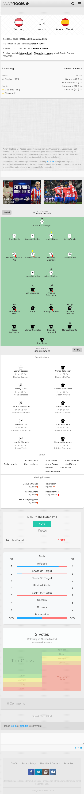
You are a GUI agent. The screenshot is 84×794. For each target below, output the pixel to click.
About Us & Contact (50, 763)
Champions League (43, 53)
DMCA (14, 763)
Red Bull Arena (40, 48)
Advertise (68, 763)
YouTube (50, 161)
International (26, 53)
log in (14, 725)
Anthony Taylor (36, 44)
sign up (24, 725)
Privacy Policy (29, 763)
